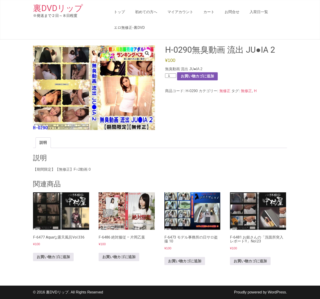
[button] (147, 53)
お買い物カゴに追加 (197, 76)
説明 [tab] (43, 143)
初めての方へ (146, 12)
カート (208, 12)
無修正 (224, 91)
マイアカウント (180, 12)
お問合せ (232, 12)
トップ (119, 12)
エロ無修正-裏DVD (129, 27)
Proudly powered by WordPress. (260, 292)
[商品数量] (170, 75)
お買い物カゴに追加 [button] (53, 257)
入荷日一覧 (259, 12)
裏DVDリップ (58, 8)
